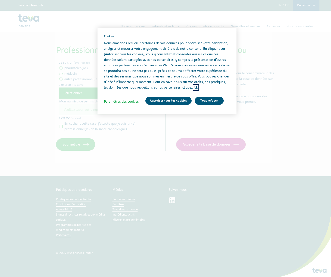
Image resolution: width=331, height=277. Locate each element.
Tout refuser (209, 100)
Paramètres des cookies (121, 101)
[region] (167, 71)
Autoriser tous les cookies (168, 100)
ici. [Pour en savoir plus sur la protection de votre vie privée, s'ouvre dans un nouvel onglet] (196, 87)
